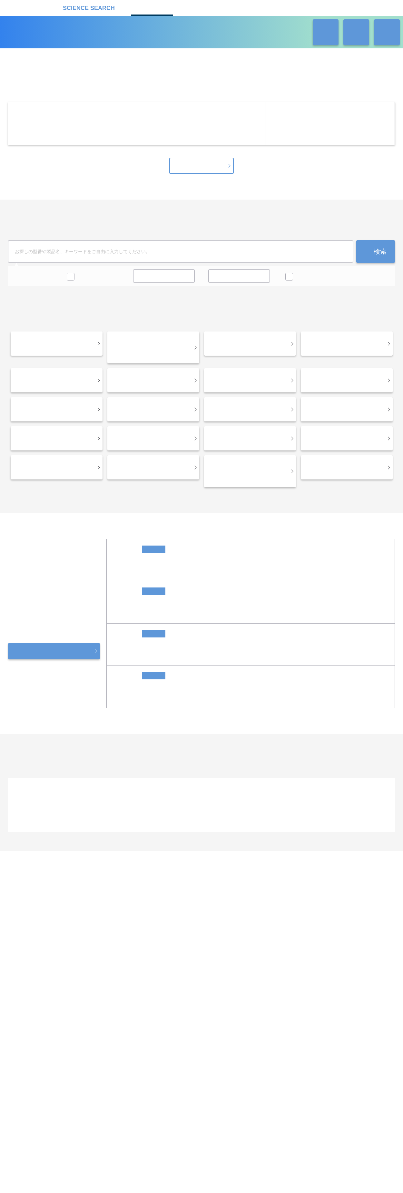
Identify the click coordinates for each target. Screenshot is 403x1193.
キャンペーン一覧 (202, 170)
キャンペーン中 (93, 281)
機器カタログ (151, 7)
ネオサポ (287, 7)
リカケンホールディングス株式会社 (54, 1012)
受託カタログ (197, 7)
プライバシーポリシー (139, 1067)
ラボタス (242, 7)
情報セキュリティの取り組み (253, 1067)
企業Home (131, 934)
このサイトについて (192, 1067)
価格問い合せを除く (316, 281)
